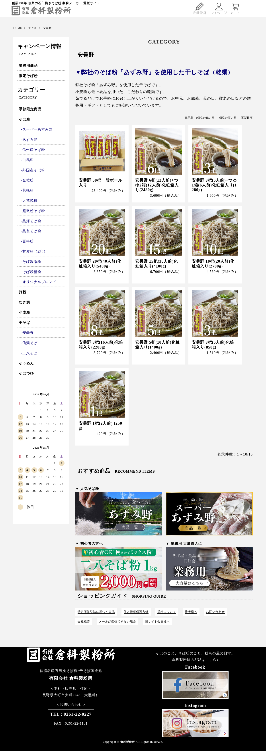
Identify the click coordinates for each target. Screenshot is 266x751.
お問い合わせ (215, 611)
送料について (166, 611)
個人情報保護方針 (136, 611)
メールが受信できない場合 (117, 621)
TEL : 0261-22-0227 (71, 714)
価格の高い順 (228, 117)
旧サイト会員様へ (157, 621)
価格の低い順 (206, 117)
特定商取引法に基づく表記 (96, 611)
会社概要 (84, 621)
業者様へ (191, 611)
